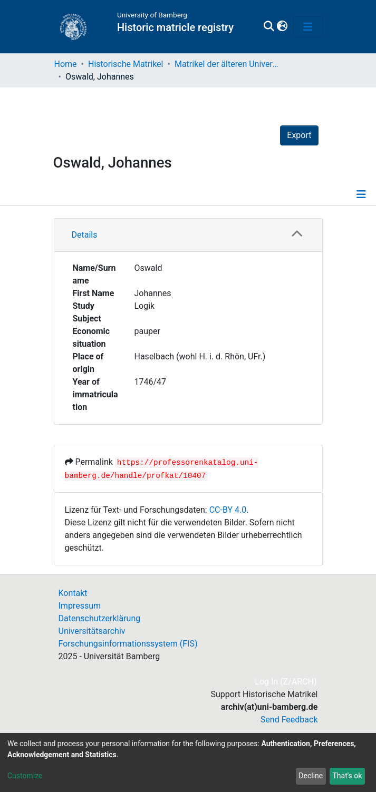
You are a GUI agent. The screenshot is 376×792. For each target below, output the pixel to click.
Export (299, 135)
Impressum (80, 606)
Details (85, 235)
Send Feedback (289, 720)
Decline (310, 775)
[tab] (188, 235)
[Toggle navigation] (308, 26)
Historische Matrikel (125, 64)
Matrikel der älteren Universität (227, 64)
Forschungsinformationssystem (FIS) (128, 644)
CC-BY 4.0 (228, 510)
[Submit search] (269, 27)
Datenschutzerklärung (100, 618)
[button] (282, 27)
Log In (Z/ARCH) (286, 682)
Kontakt (73, 593)
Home (65, 64)
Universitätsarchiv (92, 631)
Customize (24, 775)
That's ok (347, 775)
